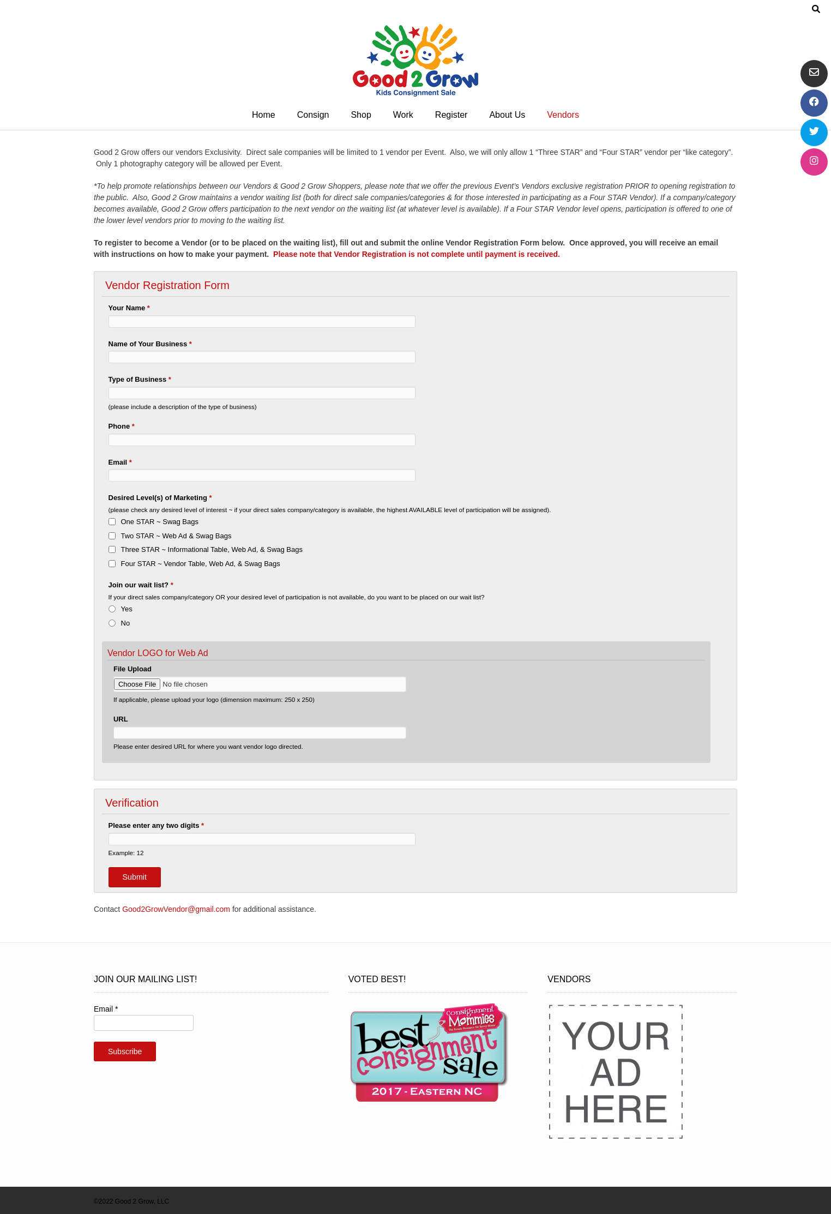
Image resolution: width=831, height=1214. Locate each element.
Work (403, 114)
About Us (507, 114)
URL (120, 719)
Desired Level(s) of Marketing (160, 498)
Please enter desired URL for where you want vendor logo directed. (208, 746)
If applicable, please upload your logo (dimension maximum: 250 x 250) (214, 699)
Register (451, 114)
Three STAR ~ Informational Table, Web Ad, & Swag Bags (212, 549)
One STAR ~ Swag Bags (159, 522)
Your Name (129, 308)
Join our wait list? (141, 585)
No (125, 623)
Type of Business (140, 379)
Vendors (563, 114)
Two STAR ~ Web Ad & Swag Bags (176, 536)
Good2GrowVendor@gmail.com (176, 909)
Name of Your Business (150, 344)
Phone (122, 426)
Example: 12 (126, 852)
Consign (313, 114)
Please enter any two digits (156, 825)
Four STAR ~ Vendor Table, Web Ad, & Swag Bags (200, 564)
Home (263, 114)
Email (120, 462)
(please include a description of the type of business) (183, 406)
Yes (127, 609)
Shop (361, 114)
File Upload (132, 669)
